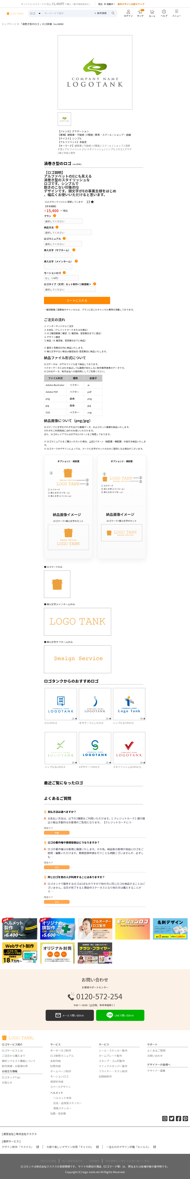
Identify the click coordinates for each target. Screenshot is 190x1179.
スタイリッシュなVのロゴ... (127, 767)
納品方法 (51, 227)
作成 (66, 153)
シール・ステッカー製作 (113, 1050)
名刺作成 (55, 1061)
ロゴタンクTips (11, 1077)
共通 (57, 832)
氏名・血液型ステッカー (67, 1103)
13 (90, 201)
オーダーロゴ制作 (60, 1050)
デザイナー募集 (156, 1070)
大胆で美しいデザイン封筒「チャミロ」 (73, 1147)
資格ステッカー (62, 1108)
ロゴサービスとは (12, 1050)
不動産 (87, 145)
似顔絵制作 (105, 1076)
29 (74, 762)
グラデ (128, 149)
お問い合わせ (155, 1055)
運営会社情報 (48, 1161)
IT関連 (96, 145)
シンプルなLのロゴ (55, 767)
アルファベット (73, 149)
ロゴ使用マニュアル (62, 1055)
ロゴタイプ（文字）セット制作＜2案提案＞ (70, 284)
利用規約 (94, 1161)
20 (108, 718)
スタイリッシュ (95, 149)
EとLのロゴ (51, 723)
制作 (73, 153)
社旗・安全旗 (58, 1113)
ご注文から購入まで (13, 1055)
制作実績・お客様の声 (15, 1066)
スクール (107, 145)
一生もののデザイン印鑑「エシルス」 (131, 1147)
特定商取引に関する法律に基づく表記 (127, 1161)
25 (108, 762)
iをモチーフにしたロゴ (91, 723)
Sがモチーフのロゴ (89, 767)
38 (142, 718)
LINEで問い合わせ (120, 1015)
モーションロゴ (55, 273)
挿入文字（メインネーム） (61, 261)
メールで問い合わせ (69, 1015)
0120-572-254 (95, 996)
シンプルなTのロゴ (123, 723)
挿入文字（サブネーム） (59, 250)
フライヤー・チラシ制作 (113, 1071)
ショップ (118, 145)
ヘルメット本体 (62, 1098)
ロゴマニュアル (55, 239)
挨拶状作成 (56, 1081)
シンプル (110, 149)
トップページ (9, 24)
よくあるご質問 (156, 1050)
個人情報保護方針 (72, 1161)
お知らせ (7, 1082)
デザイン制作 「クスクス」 (20, 1147)
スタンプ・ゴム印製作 (112, 1061)
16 (74, 718)
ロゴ (119, 149)
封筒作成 (55, 1066)
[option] (95, 72)
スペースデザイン (60, 1087)
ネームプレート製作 (110, 1055)
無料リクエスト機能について (19, 1061)
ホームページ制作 (60, 1071)
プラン (50, 216)
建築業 (78, 145)
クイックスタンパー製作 (113, 1066)
